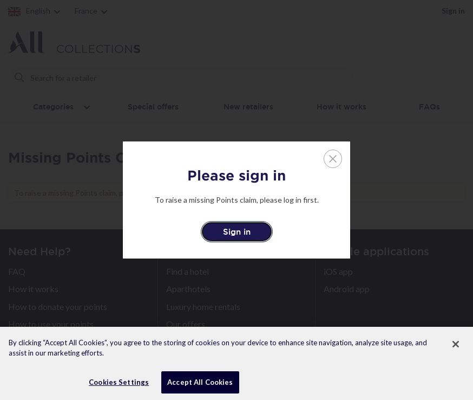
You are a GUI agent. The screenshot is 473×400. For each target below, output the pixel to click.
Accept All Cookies (200, 386)
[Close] (456, 348)
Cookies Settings (119, 386)
